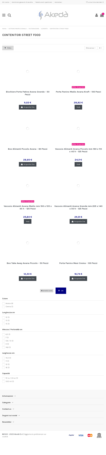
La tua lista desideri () (95, 2)
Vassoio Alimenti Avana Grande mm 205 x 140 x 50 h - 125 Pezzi (78, 207)
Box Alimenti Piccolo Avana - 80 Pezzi (27, 149)
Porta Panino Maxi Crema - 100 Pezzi (78, 263)
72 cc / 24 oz (12, 378)
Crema (9, 307)
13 (8, 320)
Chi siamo (6, 2)
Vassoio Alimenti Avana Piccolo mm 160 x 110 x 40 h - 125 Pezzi (78, 150)
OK (60, 291)
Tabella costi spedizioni (43, 2)
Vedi (78, 107)
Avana (9, 303)
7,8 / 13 (9, 341)
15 (8, 324)
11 (7, 361)
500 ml (10, 381)
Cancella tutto (46, 291)
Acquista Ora (27, 107)
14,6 (8, 347)
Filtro (8, 48)
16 (8, 368)
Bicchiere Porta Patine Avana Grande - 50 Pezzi (27, 93)
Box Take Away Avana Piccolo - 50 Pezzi (27, 263)
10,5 (8, 358)
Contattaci (58, 2)
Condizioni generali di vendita (22, 2)
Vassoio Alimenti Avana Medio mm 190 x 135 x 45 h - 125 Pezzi (28, 207)
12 (8, 317)
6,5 (8, 334)
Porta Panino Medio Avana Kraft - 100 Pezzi (78, 92)
